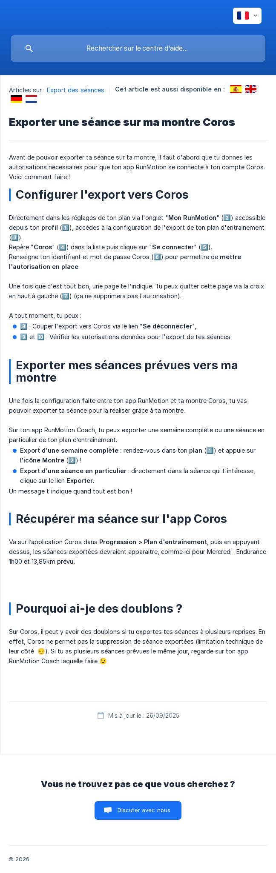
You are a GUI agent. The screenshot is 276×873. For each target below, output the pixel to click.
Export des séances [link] (76, 90)
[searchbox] (138, 48)
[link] (236, 89)
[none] (247, 16)
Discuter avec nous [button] (144, 810)
